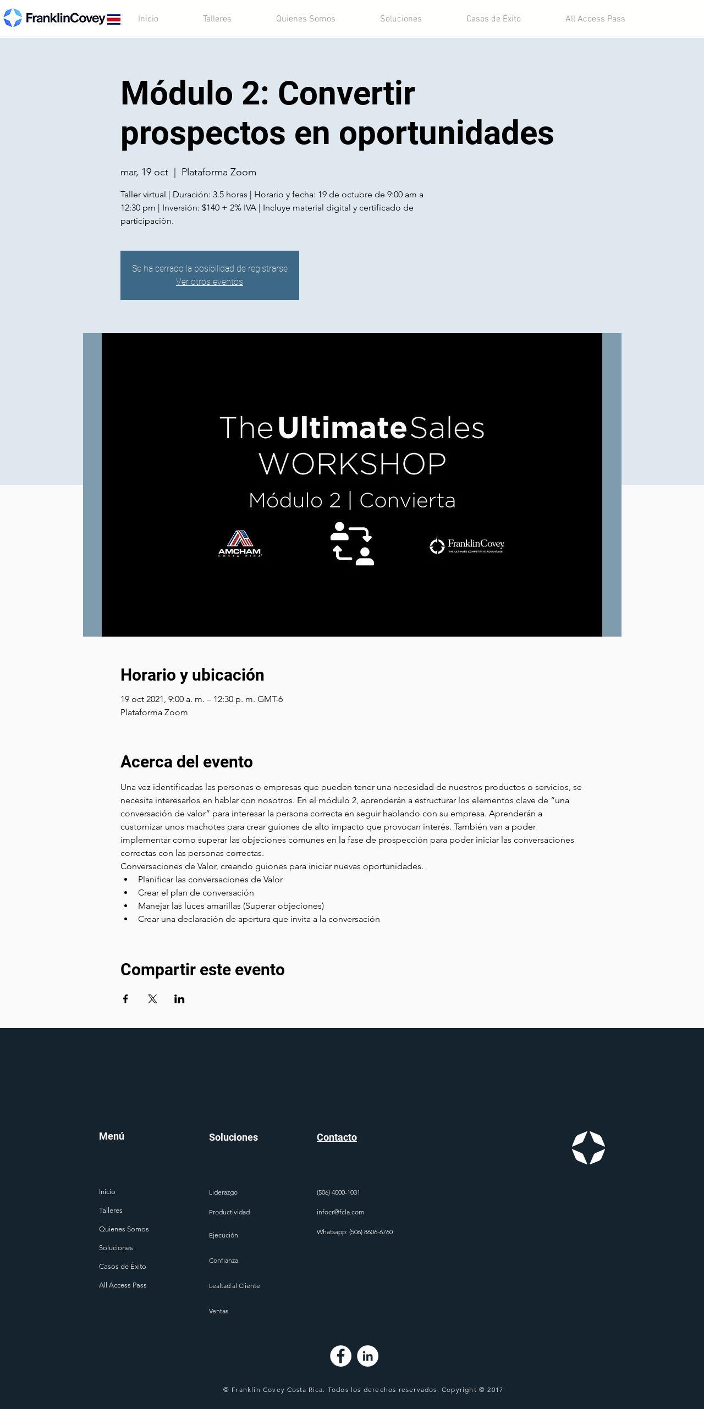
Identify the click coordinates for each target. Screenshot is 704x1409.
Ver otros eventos (209, 282)
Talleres (111, 1210)
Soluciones (116, 1248)
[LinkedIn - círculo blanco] (367, 1356)
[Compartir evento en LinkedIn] (179, 998)
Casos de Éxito (122, 1266)
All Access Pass (123, 1285)
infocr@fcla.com (340, 1212)
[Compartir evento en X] (152, 998)
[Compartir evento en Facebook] (125, 998)
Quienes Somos (124, 1229)
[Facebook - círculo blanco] (340, 1356)
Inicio (107, 1191)
